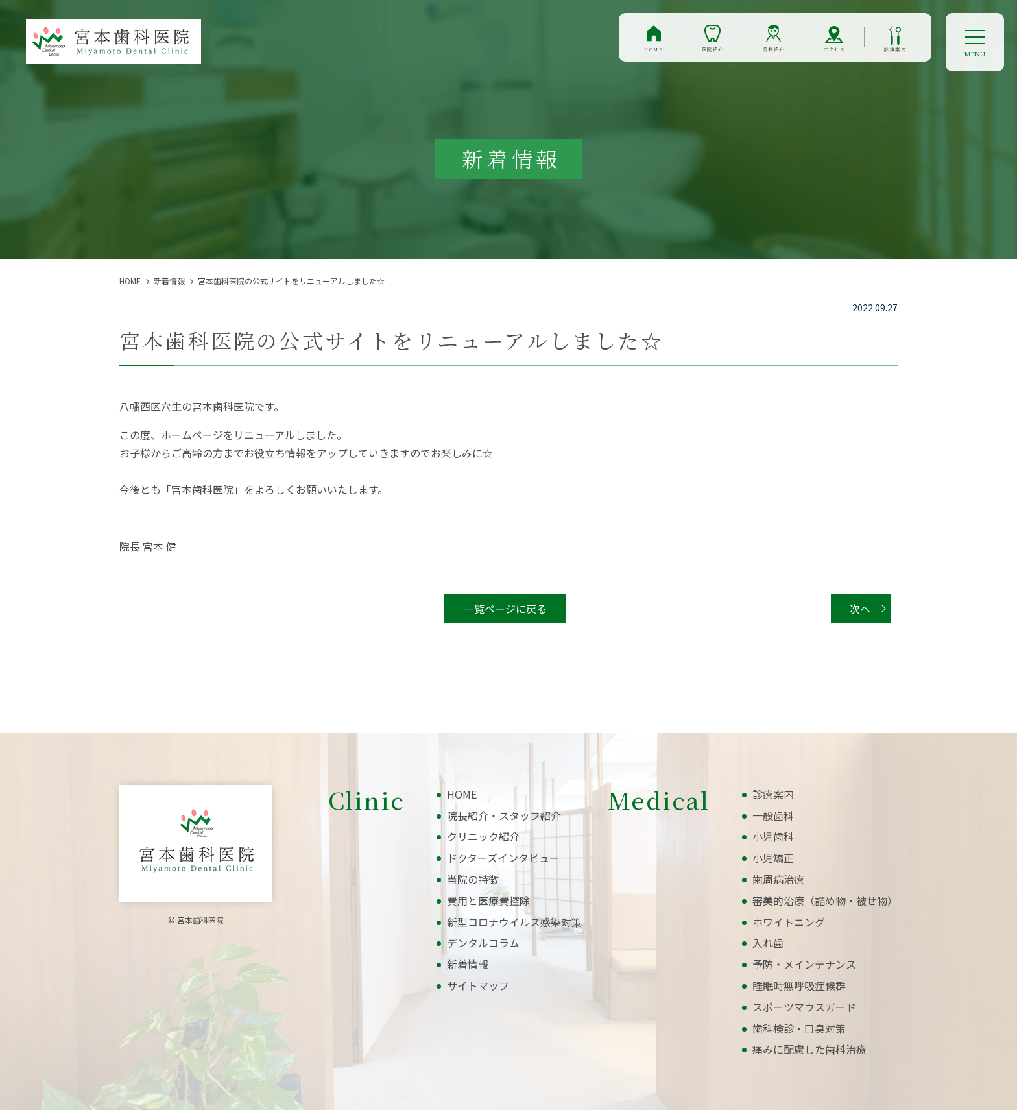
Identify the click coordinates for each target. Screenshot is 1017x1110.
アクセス (792, 54)
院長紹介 (704, 54)
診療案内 (881, 54)
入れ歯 (768, 942)
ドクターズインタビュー (503, 857)
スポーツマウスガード (804, 1007)
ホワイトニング (788, 922)
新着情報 (467, 964)
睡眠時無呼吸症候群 (799, 985)
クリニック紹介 (483, 836)
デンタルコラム (483, 942)
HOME (530, 54)
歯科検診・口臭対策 (799, 1028)
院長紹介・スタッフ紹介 (504, 815)
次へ (860, 608)
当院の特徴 (473, 879)
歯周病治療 (778, 879)
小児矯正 (773, 857)
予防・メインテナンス (804, 964)
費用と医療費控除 (488, 900)
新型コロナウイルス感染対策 (514, 922)
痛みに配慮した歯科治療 (809, 1049)
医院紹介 (615, 54)
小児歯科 (773, 836)
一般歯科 (773, 815)
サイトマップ (478, 985)
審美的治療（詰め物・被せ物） (825, 900)
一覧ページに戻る (505, 608)
